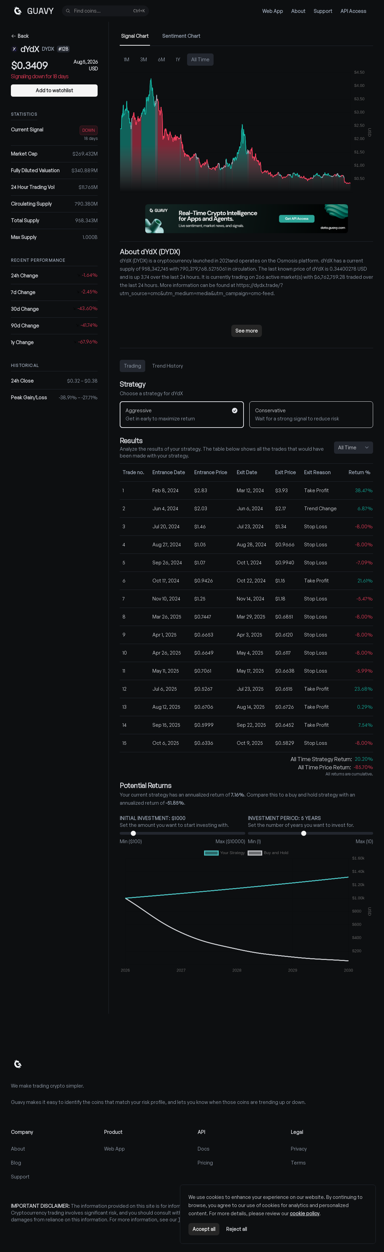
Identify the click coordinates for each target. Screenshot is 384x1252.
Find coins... (105, 11)
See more (246, 331)
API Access (353, 11)
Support (323, 11)
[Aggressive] (182, 414)
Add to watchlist (54, 90)
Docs (204, 1149)
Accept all (204, 1229)
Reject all (236, 1229)
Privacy (299, 1149)
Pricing (205, 1163)
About (298, 11)
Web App (272, 11)
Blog (16, 1163)
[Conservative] (311, 414)
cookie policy (304, 1213)
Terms (298, 1163)
